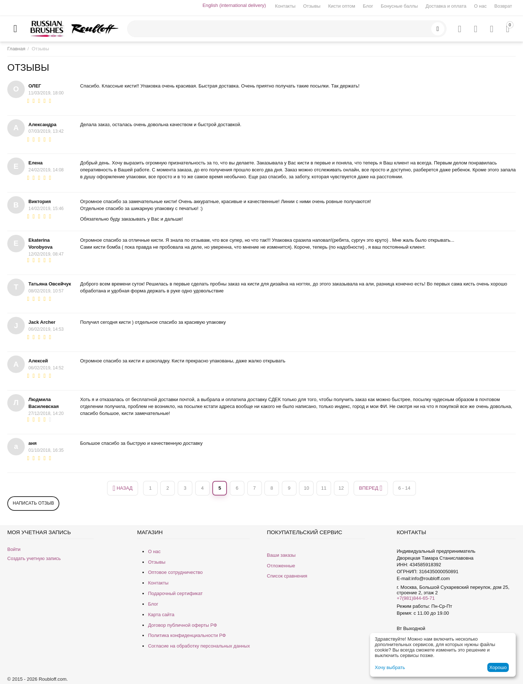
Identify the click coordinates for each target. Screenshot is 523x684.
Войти (13, 549)
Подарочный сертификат (175, 593)
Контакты (285, 6)
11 (323, 488)
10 (306, 488)
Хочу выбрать (390, 667)
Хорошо (498, 667)
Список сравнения (287, 576)
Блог (368, 6)
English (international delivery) (234, 5)
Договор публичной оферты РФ (182, 625)
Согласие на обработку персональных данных (199, 646)
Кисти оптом (341, 6)
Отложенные (281, 565)
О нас (480, 6)
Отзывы (312, 6)
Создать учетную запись (34, 558)
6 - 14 (404, 488)
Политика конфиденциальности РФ (187, 635)
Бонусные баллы (399, 6)
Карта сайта (161, 614)
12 (340, 488)
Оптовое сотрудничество (175, 572)
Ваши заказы (281, 555)
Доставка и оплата (445, 6)
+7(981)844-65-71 (415, 598)
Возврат (503, 6)
